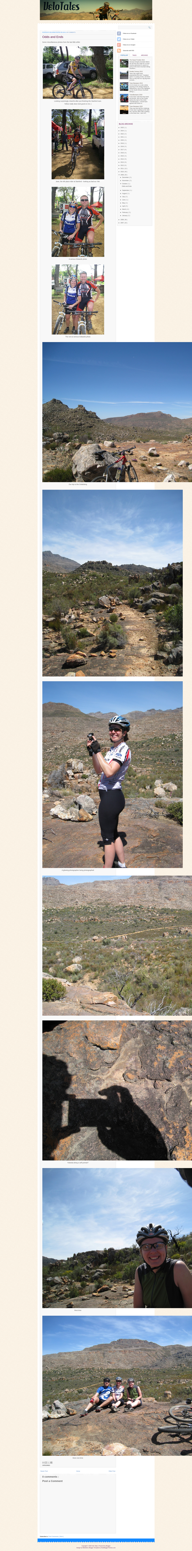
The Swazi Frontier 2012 (137, 60)
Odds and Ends (52, 37)
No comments (71, 32)
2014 (122, 159)
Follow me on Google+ (119, 45)
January (125, 215)
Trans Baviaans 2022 (136, 106)
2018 (122, 146)
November (125, 180)
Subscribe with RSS (119, 50)
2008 (122, 219)
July (123, 196)
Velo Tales (95, 1546)
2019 (122, 143)
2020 (122, 140)
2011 (122, 168)
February (125, 212)
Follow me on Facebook (119, 33)
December (125, 177)
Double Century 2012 (136, 71)
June (124, 200)
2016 (122, 153)
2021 (122, 137)
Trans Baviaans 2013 (136, 83)
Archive (144, 55)
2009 (122, 175)
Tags (134, 55)
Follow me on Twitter (119, 39)
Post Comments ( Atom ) (56, 1536)
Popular (124, 55)
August (124, 193)
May (123, 203)
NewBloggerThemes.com (108, 1547)
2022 (122, 134)
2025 (122, 127)
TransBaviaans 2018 (135, 95)
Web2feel (85, 1547)
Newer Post (44, 1471)
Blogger (108, 1546)
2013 (122, 162)
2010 (122, 172)
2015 (122, 156)
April (123, 206)
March (124, 209)
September (125, 190)
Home (78, 1471)
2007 (122, 223)
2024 (122, 131)
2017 (122, 149)
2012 (122, 165)
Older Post (112, 1471)
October (125, 184)
